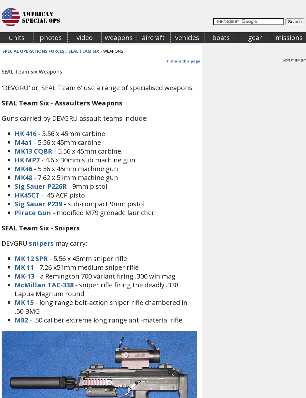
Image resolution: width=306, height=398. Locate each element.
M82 (21, 320)
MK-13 (25, 276)
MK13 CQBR (33, 151)
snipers (41, 243)
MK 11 (24, 267)
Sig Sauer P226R (41, 186)
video (84, 37)
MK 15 (24, 302)
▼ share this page (183, 61)
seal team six (83, 51)
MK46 (23, 168)
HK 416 (25, 133)
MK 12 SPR (31, 258)
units (17, 37)
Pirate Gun (33, 212)
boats (221, 37)
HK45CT (27, 195)
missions (289, 37)
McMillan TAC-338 (44, 285)
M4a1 (23, 142)
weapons (119, 37)
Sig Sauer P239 (38, 203)
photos (51, 37)
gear (255, 37)
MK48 (23, 177)
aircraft (153, 37)
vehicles (187, 37)
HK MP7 (27, 160)
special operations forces (33, 51)
